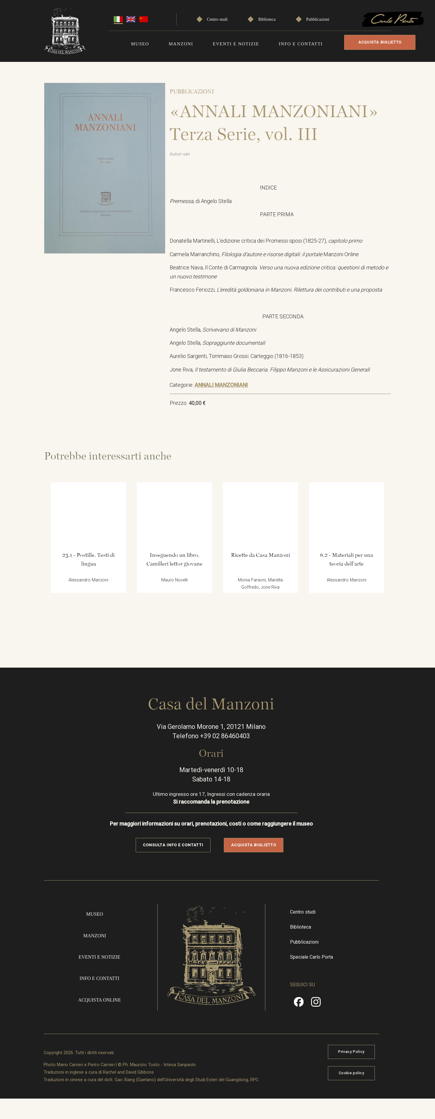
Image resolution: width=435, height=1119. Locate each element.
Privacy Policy (368, 1069)
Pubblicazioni (317, 18)
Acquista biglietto (378, 42)
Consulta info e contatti (179, 858)
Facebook (308, 1020)
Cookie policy (367, 1091)
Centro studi (217, 18)
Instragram (326, 1020)
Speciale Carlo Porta (321, 973)
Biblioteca (267, 18)
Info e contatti (301, 43)
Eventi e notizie (236, 43)
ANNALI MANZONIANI (225, 388)
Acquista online (101, 1016)
